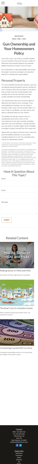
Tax (19, 462)
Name (3, 179)
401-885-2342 (21, 432)
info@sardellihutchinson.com (19, 442)
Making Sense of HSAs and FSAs (15, 270)
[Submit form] (6, 220)
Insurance (19, 459)
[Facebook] (17, 445)
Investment (19, 455)
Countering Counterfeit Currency (16, 348)
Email (3, 190)
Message (4, 202)
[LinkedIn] (20, 445)
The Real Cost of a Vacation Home (16, 308)
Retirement (19, 453)
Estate (19, 457)
